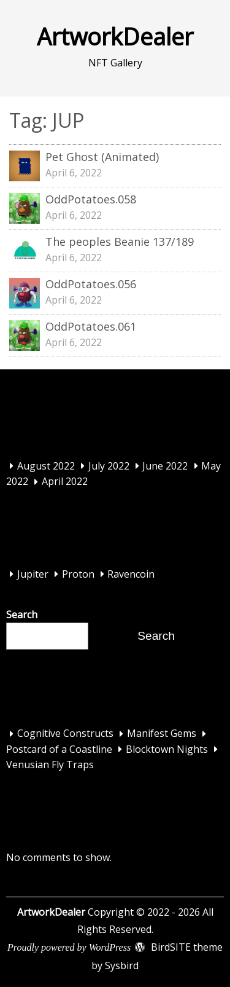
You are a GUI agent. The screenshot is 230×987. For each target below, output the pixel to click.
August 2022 (46, 466)
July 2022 (108, 466)
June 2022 (165, 466)
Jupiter (32, 574)
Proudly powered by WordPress (69, 947)
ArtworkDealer (115, 36)
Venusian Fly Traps (50, 765)
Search (21, 614)
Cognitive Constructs (65, 734)
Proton (78, 574)
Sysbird (122, 965)
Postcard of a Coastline (59, 749)
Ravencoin (131, 574)
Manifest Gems (161, 734)
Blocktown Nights (167, 749)
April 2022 (65, 482)
